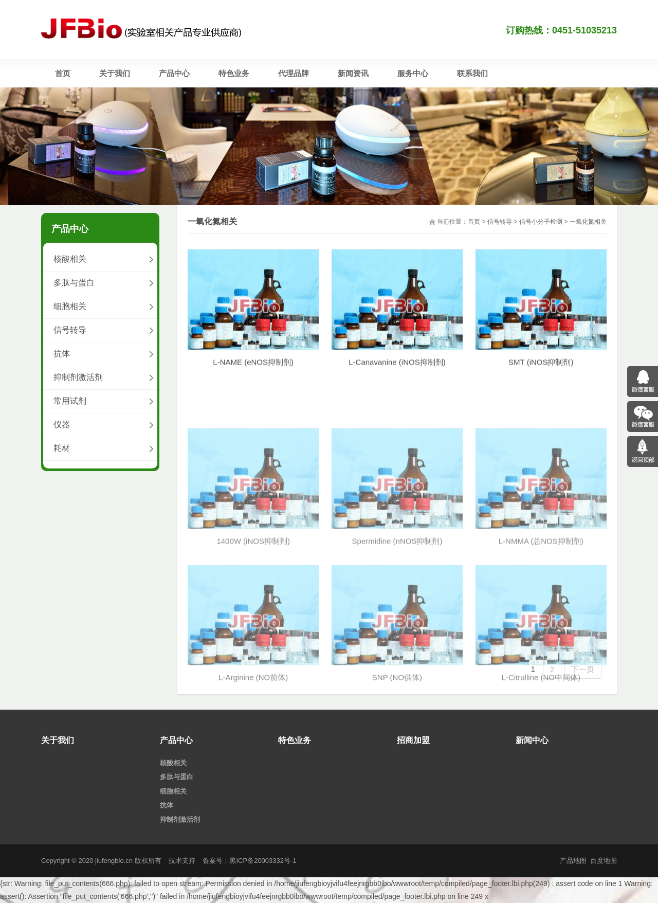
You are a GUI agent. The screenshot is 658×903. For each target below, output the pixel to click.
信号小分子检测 (540, 221)
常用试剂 (69, 400)
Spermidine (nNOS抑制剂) (397, 613)
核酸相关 (69, 259)
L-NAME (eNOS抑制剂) (253, 372)
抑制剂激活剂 (78, 377)
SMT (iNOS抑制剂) (540, 372)
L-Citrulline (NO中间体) (541, 750)
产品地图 (573, 860)
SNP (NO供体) (397, 750)
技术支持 (182, 860)
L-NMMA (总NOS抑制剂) (541, 613)
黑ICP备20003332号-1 (262, 860)
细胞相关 (69, 306)
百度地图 (603, 860)
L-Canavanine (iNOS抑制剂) (397, 372)
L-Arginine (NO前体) (253, 750)
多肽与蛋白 (74, 282)
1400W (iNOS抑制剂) (253, 613)
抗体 (61, 353)
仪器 (61, 424)
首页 (474, 221)
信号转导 (499, 221)
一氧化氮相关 (588, 221)
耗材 (61, 448)
